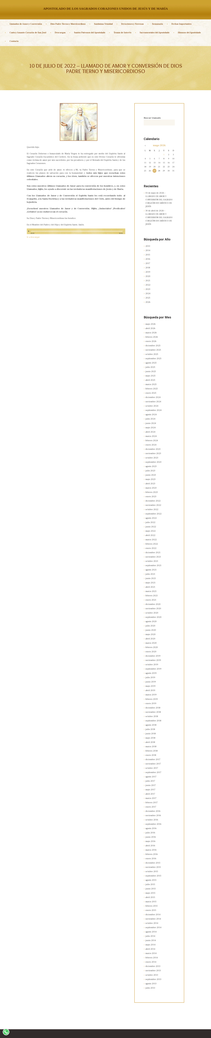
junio (150, 367)
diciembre (152, 341)
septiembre (153, 354)
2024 (147, 290)
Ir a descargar (33, 237)
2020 (147, 274)
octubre (151, 350)
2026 (147, 299)
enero (150, 337)
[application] (76, 232)
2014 (147, 249)
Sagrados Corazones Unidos (94, 1033)
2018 (147, 265)
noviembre (153, 346)
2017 (147, 261)
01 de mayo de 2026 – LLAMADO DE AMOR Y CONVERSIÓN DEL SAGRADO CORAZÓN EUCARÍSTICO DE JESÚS (159, 199)
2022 (147, 282)
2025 (147, 295)
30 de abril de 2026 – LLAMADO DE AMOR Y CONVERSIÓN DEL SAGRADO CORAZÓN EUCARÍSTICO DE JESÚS (159, 216)
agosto (151, 358)
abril (150, 325)
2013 (147, 244)
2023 (147, 286)
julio (150, 362)
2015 (147, 253)
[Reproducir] (29, 231)
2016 (147, 257)
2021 (147, 278)
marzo (151, 329)
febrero (151, 333)
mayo (159, 146)
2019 (147, 269)
